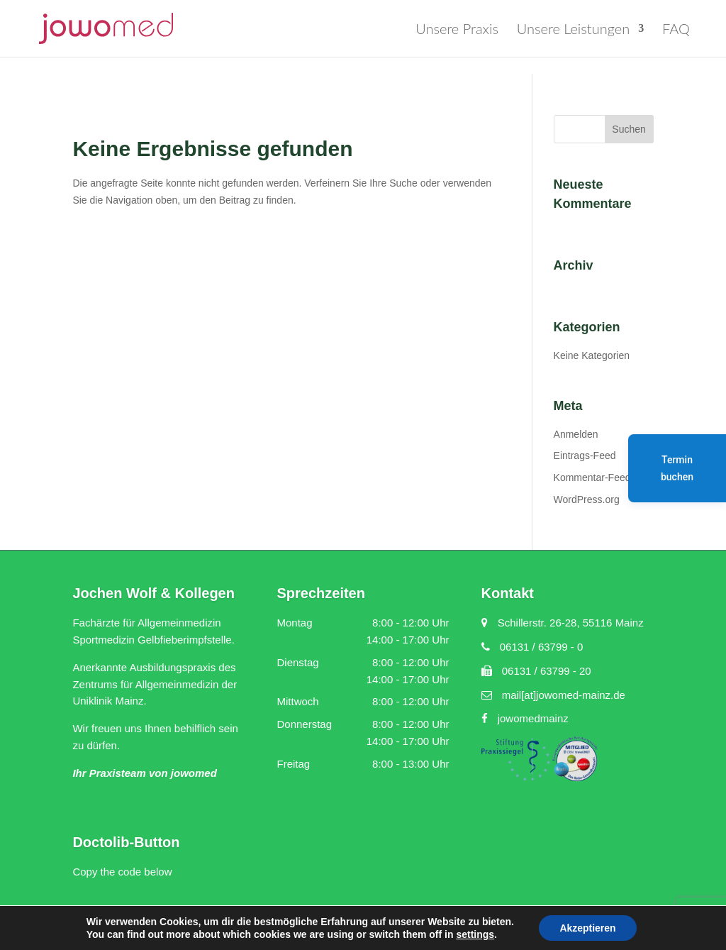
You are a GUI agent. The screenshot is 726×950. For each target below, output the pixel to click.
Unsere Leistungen (573, 30)
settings (475, 934)
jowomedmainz (525, 718)
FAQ (676, 30)
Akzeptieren (587, 928)
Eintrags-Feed (585, 455)
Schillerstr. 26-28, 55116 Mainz (562, 623)
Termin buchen (677, 468)
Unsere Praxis (456, 30)
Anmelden (576, 434)
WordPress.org (587, 499)
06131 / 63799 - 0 (532, 647)
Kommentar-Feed (592, 477)
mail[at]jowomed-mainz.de (553, 695)
